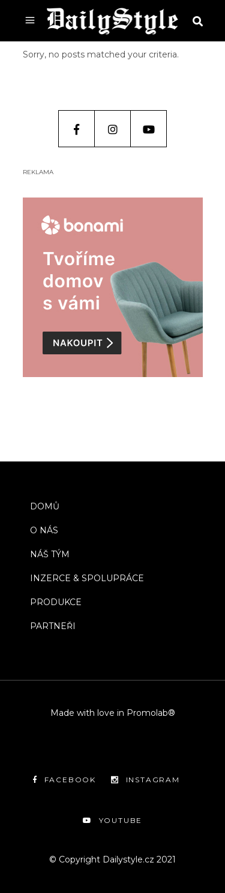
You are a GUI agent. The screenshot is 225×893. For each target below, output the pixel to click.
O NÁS (44, 530)
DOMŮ (44, 506)
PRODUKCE (56, 602)
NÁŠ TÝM (50, 554)
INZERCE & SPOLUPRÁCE (87, 578)
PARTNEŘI (53, 626)
